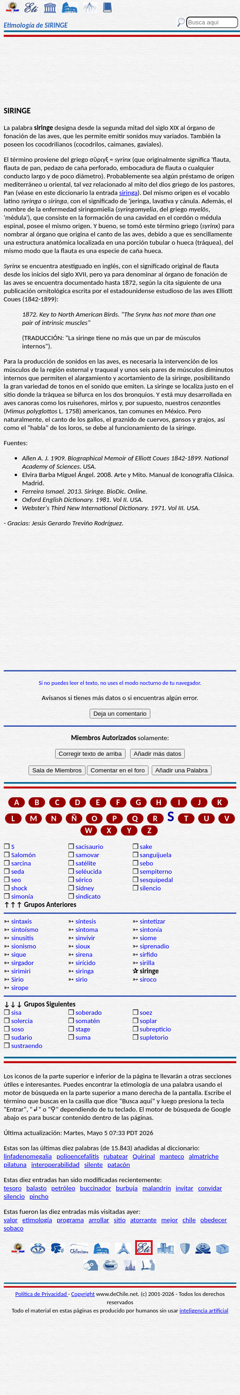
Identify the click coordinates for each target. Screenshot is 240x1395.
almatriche (204, 1156)
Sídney (84, 888)
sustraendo (26, 1046)
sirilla (147, 963)
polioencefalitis (78, 1156)
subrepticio (155, 1029)
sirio (81, 979)
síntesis (85, 921)
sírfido (148, 954)
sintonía (151, 929)
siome (148, 938)
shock (19, 888)
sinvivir (85, 938)
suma (83, 1037)
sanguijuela (155, 855)
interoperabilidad (55, 1164)
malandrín (157, 1188)
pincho (38, 1196)
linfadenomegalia (28, 1156)
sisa (16, 1012)
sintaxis (21, 921)
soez (146, 1012)
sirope (20, 987)
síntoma (86, 929)
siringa (128, 192)
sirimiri (20, 971)
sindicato (88, 896)
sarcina (21, 863)
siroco (148, 979)
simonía (22, 896)
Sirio (17, 979)
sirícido (85, 963)
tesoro (13, 1188)
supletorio (154, 1037)
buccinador (95, 1188)
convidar (210, 1188)
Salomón (23, 855)
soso (17, 1029)
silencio (150, 888)
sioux (82, 946)
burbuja (127, 1188)
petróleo (63, 1188)
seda (17, 871)
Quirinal (143, 1156)
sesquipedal (156, 880)
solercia (22, 1021)
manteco (172, 1156)
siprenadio (154, 946)
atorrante (143, 1220)
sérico (83, 880)
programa (70, 1220)
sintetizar (153, 921)
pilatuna (15, 1164)
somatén (87, 1021)
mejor (169, 1220)
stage (82, 1029)
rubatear (115, 1156)
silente (93, 1164)
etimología (37, 1220)
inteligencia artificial (204, 1310)
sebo (146, 863)
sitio (120, 1220)
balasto (36, 1188)
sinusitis (22, 938)
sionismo (23, 946)
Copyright (83, 1293)
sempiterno (156, 871)
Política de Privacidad (41, 1293)
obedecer (213, 1220)
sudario (21, 1037)
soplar (148, 1021)
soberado (88, 1012)
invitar (185, 1188)
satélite (85, 863)
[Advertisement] (120, 72)
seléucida (88, 871)
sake (146, 846)
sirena (83, 954)
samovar (87, 855)
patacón (119, 1164)
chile (189, 1220)
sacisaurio (89, 846)
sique (18, 954)
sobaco (13, 1228)
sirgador (22, 963)
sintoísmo (24, 929)
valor (10, 1220)
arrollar (99, 1220)
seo (16, 880)
